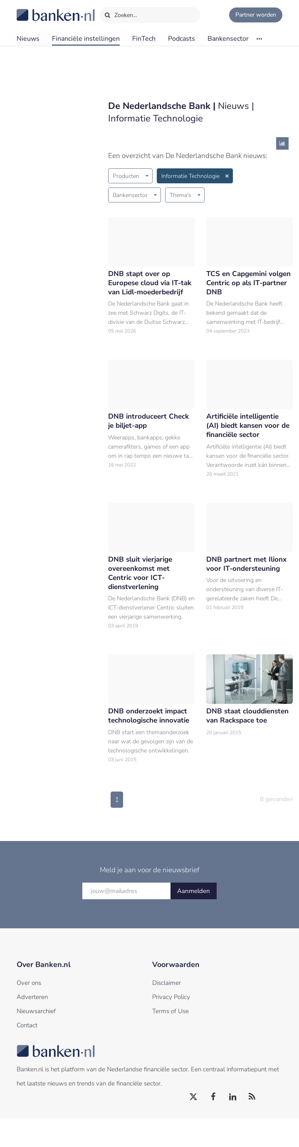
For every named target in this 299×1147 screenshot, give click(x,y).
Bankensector (228, 38)
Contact (27, 1054)
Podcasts (181, 38)
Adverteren (32, 1025)
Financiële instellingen (86, 38)
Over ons (29, 1011)
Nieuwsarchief (36, 1040)
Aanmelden (193, 919)
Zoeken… (120, 13)
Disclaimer (166, 1011)
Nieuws (28, 38)
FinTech (144, 38)
